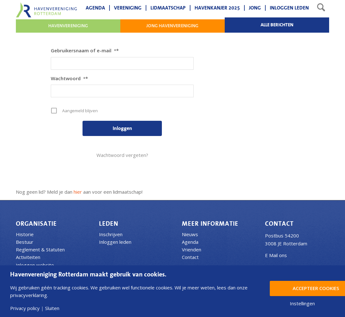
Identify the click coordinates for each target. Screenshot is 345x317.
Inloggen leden (115, 242)
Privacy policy (25, 308)
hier (78, 192)
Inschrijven (111, 234)
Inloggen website (35, 265)
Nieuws (190, 234)
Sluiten (52, 308)
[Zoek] (321, 8)
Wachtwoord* (69, 78)
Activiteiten (28, 257)
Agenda (190, 242)
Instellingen (302, 303)
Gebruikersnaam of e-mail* (85, 50)
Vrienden (191, 249)
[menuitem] (95, 8)
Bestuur (24, 242)
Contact (190, 257)
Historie (25, 234)
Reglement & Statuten (40, 249)
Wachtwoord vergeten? (122, 155)
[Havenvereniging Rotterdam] (46, 9)
